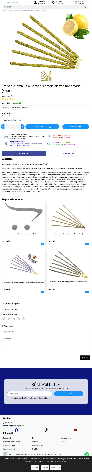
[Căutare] (86, 7)
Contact (35, 442)
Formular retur (66, 438)
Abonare (68, 394)
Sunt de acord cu (29, 398)
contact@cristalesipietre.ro (14, 426)
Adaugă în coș (42, 126)
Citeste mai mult (61, 461)
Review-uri (68, 153)
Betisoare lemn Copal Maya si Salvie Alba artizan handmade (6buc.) (68, 282)
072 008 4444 (9, 423)
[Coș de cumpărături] (79, 2)
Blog (33, 438)
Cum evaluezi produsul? (10, 314)
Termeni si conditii (9, 449)
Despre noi (7, 438)
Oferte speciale (37, 445)
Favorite (75, 126)
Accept (35, 467)
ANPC (63, 442)
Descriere (24, 153)
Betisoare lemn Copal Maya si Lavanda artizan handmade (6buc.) (24, 282)
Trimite (85, 357)
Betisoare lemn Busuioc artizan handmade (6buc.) (24, 234)
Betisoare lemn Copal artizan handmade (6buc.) (68, 234)
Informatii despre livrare (11, 442)
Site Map (35, 449)
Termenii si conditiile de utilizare (37, 398)
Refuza (45, 467)
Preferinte (55, 467)
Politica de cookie (9, 445)
